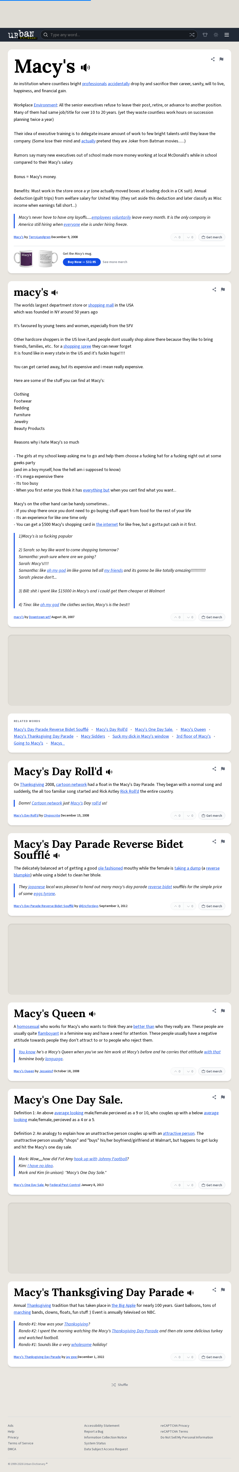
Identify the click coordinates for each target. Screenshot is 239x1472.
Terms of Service (20, 1443)
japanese (36, 887)
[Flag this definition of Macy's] (221, 59)
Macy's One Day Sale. (154, 729)
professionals (94, 84)
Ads (11, 1425)
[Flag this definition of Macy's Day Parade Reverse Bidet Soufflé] (223, 841)
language (54, 1059)
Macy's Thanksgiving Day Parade (43, 736)
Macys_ (58, 743)
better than (143, 1027)
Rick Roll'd (129, 791)
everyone (72, 224)
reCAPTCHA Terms (174, 1431)
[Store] (205, 34)
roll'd (96, 803)
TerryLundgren (40, 237)
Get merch (211, 237)
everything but (96, 490)
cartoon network (71, 785)
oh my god (56, 570)
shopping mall (101, 305)
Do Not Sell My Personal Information (187, 1437)
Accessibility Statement (101, 1425)
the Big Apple (124, 1305)
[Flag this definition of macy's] (223, 289)
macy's (19, 617)
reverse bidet (160, 887)
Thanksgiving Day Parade (135, 1331)
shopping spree (77, 346)
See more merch (115, 262)
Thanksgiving (32, 785)
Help (11, 1431)
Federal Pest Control (65, 1185)
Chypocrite (52, 815)
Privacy (13, 1437)
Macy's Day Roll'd (111, 729)
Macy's (19, 237)
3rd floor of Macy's (193, 736)
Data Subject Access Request (106, 1449)
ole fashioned (110, 868)
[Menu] (226, 34)
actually (88, 141)
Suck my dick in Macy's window (140, 736)
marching (22, 1312)
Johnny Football (112, 1159)
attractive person (179, 1133)
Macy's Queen (193, 729)
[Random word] (192, 35)
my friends (113, 570)
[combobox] (119, 35)
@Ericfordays (88, 906)
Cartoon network (47, 803)
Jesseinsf (46, 1071)
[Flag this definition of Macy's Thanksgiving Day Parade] (223, 1290)
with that (212, 1052)
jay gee (72, 1357)
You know (27, 1052)
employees (101, 217)
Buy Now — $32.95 (82, 262)
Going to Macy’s (28, 743)
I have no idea (40, 1166)
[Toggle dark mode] (215, 34)
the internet (107, 524)
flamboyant (48, 1033)
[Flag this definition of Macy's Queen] (223, 1011)
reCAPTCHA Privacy (175, 1425)
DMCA (12, 1449)
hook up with (85, 1159)
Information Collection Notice (105, 1437)
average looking (69, 1113)
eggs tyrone (44, 894)
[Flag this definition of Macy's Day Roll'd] (223, 769)
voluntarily (121, 217)
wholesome (81, 1345)
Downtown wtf (40, 617)
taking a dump (187, 868)
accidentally (119, 84)
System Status (95, 1443)
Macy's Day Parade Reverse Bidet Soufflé (51, 729)
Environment (45, 105)
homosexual (28, 1027)
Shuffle (119, 1384)
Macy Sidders (93, 736)
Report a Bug (93, 1431)
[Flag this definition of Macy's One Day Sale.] (223, 1097)
